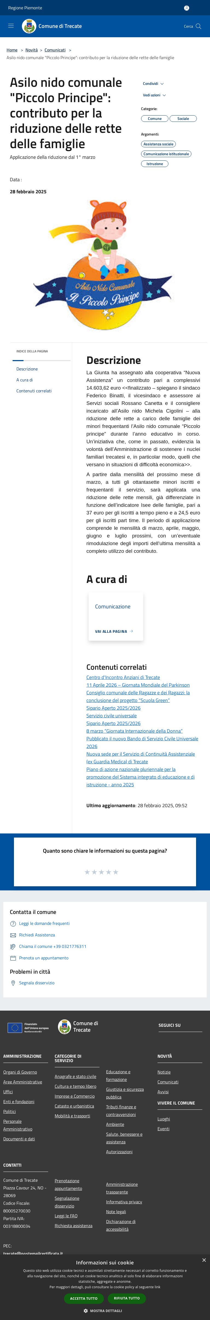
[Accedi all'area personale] (186, 8)
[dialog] (105, 1287)
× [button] (204, 1260)
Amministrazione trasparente (122, 1188)
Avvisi (163, 1091)
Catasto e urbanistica (74, 1106)
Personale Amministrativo (17, 1125)
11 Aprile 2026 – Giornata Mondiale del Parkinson (138, 685)
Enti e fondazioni (18, 1101)
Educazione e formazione (118, 1075)
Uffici (8, 1091)
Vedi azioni (155, 95)
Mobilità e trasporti (72, 1115)
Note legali (116, 1211)
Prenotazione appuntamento (68, 1184)
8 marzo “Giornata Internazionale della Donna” (134, 731)
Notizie (164, 1072)
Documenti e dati (19, 1138)
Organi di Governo (20, 1072)
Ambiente (115, 1124)
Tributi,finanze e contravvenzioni (121, 1110)
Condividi (154, 83)
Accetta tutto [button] (84, 1298)
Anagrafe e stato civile (75, 1076)
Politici (9, 1111)
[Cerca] (198, 26)
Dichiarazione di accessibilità (121, 1225)
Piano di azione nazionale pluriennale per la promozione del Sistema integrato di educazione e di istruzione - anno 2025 (140, 777)
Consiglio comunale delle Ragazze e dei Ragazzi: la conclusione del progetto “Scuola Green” (138, 696)
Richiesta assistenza (73, 1225)
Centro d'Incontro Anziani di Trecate (123, 677)
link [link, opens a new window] (158, 1287)
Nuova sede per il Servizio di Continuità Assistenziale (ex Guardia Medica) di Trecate (140, 757)
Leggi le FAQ (66, 1215)
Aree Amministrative (22, 1082)
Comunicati (55, 50)
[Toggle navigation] (11, 25)
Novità (31, 50)
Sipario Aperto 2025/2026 (113, 708)
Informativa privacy (124, 1201)
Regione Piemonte (25, 7)
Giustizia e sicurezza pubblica (125, 1093)
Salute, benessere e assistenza (124, 1138)
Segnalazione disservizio (67, 1202)
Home (12, 50)
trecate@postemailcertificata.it (33, 1253)
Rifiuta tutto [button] (127, 1298)
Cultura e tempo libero (75, 1086)
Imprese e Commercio (75, 1096)
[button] (105, 1310)
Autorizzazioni (119, 1151)
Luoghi (164, 1118)
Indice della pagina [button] (32, 351)
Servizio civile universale (111, 715)
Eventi (164, 1128)
